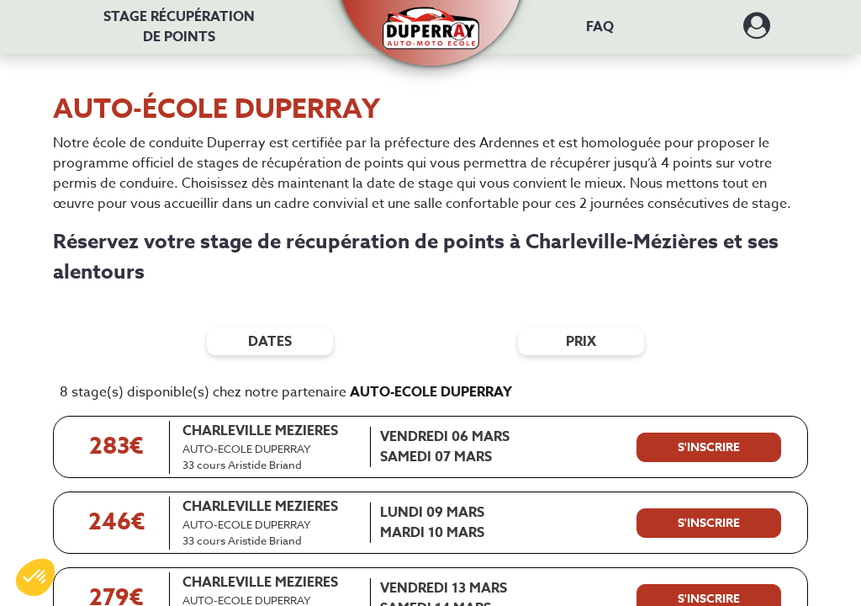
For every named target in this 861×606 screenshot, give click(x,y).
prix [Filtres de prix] (581, 342)
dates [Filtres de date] (270, 342)
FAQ (600, 27)
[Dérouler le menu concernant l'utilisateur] (756, 31)
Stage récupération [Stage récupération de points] (179, 27)
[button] (431, 19)
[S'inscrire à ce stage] (709, 448)
